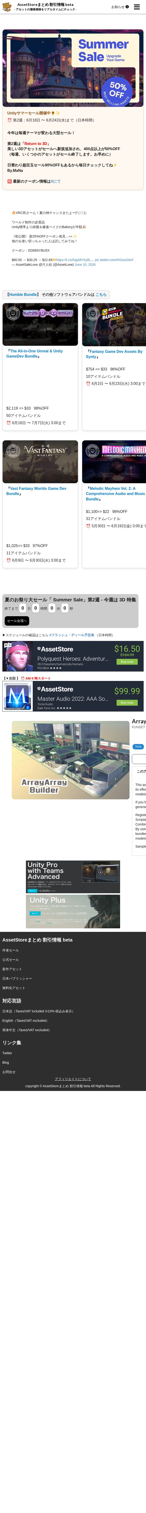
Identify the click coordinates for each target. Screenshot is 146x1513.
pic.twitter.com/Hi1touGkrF (114, 260)
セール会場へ (17, 621)
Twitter (7, 1053)
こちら (101, 295)
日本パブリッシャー (17, 978)
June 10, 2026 (85, 264)
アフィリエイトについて (73, 1079)
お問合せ (9, 1072)
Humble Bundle (23, 295)
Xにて (56, 181)
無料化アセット (13, 988)
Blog (5, 1062)
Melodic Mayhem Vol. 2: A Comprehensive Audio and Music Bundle (115, 494)
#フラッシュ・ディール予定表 (71, 635)
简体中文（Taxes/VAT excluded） (27, 1030)
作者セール (10, 950)
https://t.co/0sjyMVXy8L (73, 260)
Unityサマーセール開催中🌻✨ (33, 113)
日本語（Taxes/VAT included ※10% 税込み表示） (38, 1011)
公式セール (10, 960)
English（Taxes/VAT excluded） (25, 1020)
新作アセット (12, 969)
